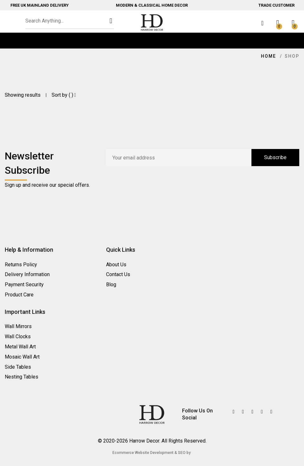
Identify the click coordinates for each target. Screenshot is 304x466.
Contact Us (118, 274)
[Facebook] (252, 411)
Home (268, 56)
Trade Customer (276, 5)
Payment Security (24, 285)
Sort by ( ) (64, 95)
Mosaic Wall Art (22, 357)
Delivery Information (27, 274)
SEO (182, 452)
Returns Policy (21, 265)
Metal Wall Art (20, 347)
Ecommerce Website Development (143, 452)
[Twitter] (233, 411)
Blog (111, 285)
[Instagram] (262, 411)
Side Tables (18, 367)
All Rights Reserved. (184, 441)
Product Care (19, 295)
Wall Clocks (18, 336)
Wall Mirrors (18, 326)
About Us (116, 265)
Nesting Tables (21, 377)
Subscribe (275, 157)
